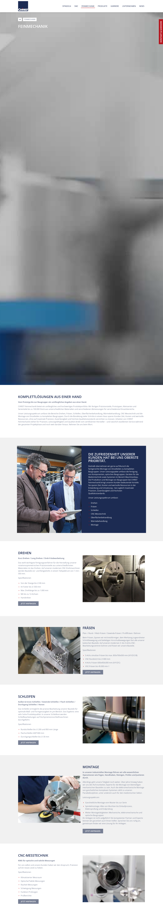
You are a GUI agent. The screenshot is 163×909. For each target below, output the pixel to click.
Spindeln (66, 6)
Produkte (102, 6)
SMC (76, 6)
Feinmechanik (88, 6)
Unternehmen (129, 6)
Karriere (115, 6)
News (141, 6)
